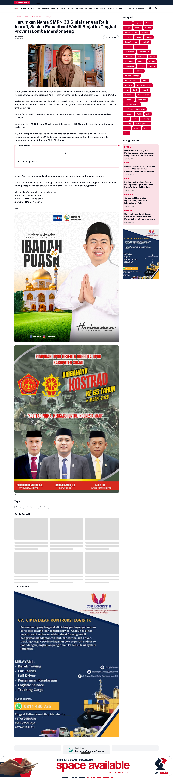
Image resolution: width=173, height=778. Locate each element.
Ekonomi (79, 8)
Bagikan (111, 38)
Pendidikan (90, 8)
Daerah (54, 8)
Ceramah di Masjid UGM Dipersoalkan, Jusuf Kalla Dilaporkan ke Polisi (135, 200)
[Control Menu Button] (150, 8)
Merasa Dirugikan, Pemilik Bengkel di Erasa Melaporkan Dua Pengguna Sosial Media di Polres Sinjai (140, 169)
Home (23, 8)
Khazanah (140, 8)
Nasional (45, 8)
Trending (43, 507)
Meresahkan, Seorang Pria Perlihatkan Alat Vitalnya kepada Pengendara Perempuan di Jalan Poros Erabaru (139, 153)
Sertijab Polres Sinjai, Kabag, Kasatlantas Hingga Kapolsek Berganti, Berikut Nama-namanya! (139, 216)
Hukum (70, 8)
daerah (128, 147)
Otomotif (130, 8)
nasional (129, 195)
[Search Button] (156, 8)
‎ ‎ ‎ (37, 748)
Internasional (34, 8)
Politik (62, 8)
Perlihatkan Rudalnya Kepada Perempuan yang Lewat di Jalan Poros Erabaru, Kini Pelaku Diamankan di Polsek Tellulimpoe (139, 185)
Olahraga (100, 8)
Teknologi (119, 8)
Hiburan (110, 8)
